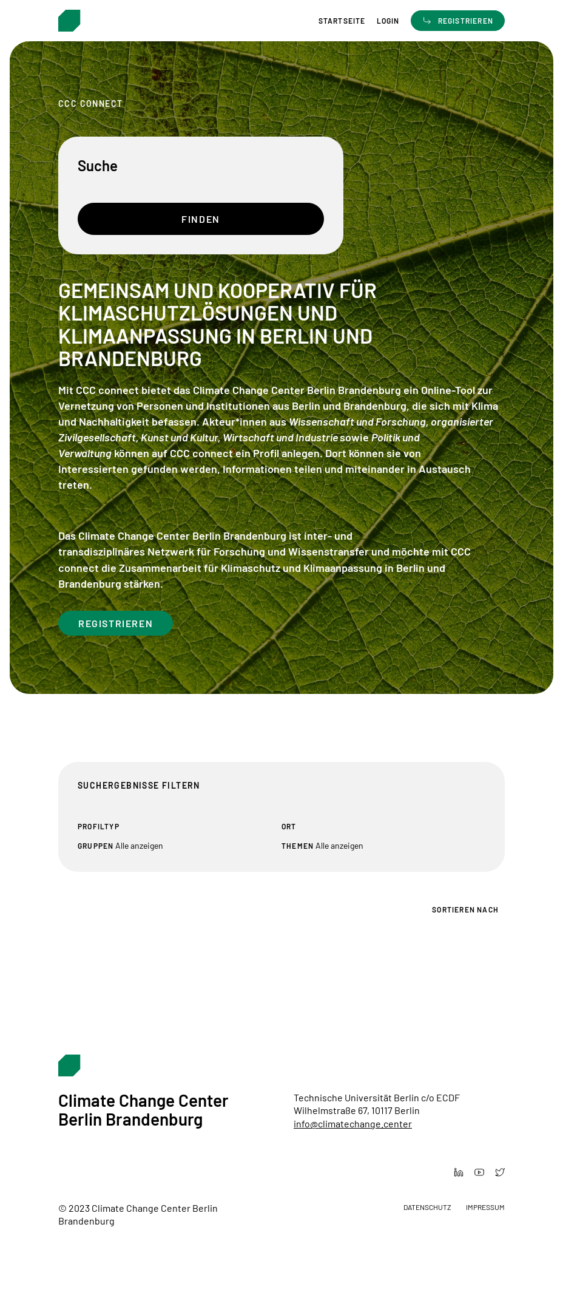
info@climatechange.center (353, 1123)
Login (388, 21)
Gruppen (95, 845)
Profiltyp (99, 826)
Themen (298, 845)
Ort (289, 826)
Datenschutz (427, 1207)
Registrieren (115, 623)
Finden (200, 219)
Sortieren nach (465, 910)
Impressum (485, 1207)
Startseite (342, 21)
